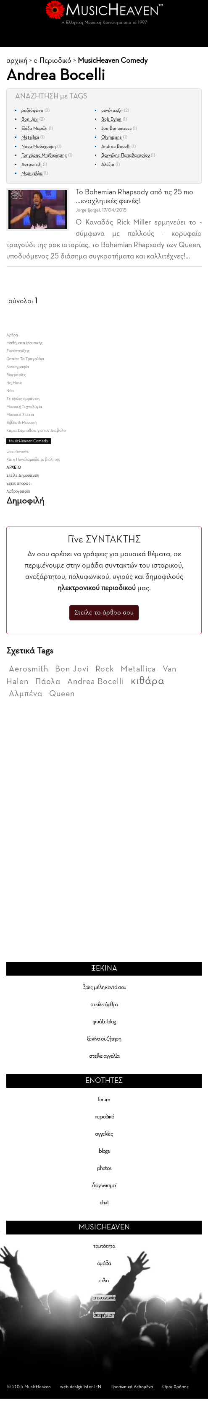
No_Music (14, 383)
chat (104, 1203)
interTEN (92, 1386)
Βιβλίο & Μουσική (21, 423)
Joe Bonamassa (116, 128)
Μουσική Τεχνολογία (24, 407)
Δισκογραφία (17, 367)
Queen (62, 694)
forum (104, 1100)
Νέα (10, 391)
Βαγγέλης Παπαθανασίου (125, 155)
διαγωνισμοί (104, 1185)
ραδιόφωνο (32, 110)
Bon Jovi (29, 119)
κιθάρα (148, 681)
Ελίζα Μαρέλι (34, 128)
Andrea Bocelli (115, 146)
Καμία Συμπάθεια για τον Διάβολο (36, 431)
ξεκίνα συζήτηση (104, 1039)
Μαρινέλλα (31, 173)
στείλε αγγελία (104, 1056)
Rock (104, 669)
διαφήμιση (104, 1315)
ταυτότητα (104, 1246)
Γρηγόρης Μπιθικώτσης (44, 155)
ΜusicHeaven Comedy (112, 61)
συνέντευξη (112, 110)
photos (104, 1168)
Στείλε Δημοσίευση (22, 475)
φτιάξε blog (104, 1022)
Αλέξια (107, 164)
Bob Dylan (111, 119)
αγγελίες (104, 1134)
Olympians (111, 137)
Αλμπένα (25, 694)
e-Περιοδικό (52, 61)
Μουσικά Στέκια (20, 415)
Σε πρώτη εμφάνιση (22, 399)
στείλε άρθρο (104, 1004)
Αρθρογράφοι (18, 491)
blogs (104, 1151)
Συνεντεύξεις (18, 351)
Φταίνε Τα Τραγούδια (25, 359)
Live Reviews (17, 451)
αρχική (16, 61)
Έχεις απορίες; (19, 483)
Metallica (30, 137)
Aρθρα (12, 335)
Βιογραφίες (16, 375)
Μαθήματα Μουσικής (24, 343)
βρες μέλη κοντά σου (104, 987)
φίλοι (104, 1280)
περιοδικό (104, 1117)
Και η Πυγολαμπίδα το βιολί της (33, 459)
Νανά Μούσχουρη (38, 146)
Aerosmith (31, 164)
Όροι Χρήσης (175, 1386)
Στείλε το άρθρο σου (104, 612)
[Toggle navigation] (104, 38)
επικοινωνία (104, 1298)
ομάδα (104, 1263)
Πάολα (48, 681)
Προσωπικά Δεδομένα (132, 1386)
